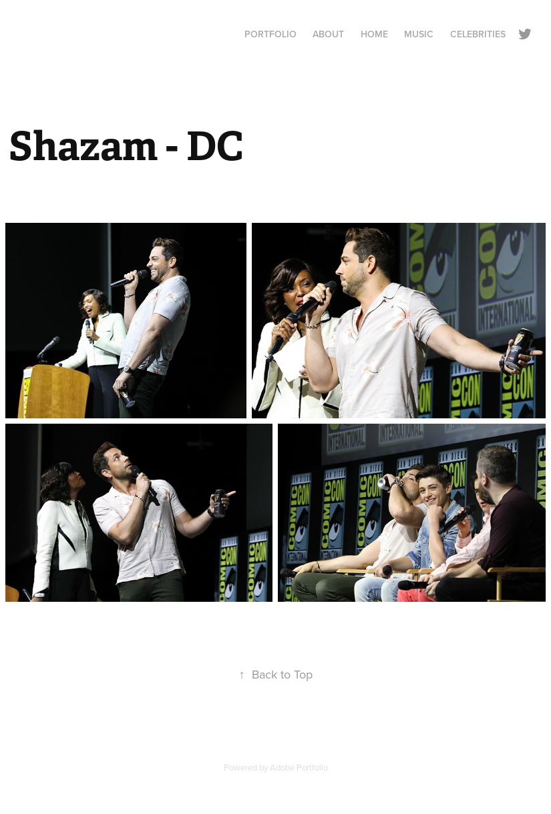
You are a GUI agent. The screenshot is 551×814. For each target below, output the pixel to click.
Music (418, 34)
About (328, 34)
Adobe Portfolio (299, 767)
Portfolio (270, 34)
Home (374, 34)
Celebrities (478, 34)
